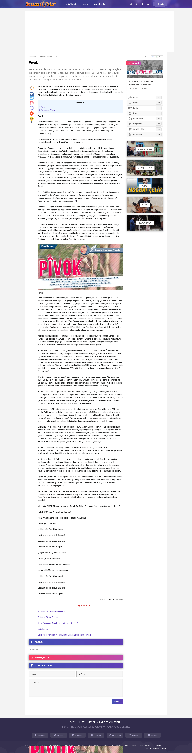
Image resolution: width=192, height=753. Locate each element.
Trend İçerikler (145, 745)
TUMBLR (133, 735)
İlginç (145, 113)
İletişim (85, 4)
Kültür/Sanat (70, 4)
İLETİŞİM (152, 735)
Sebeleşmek (43, 629)
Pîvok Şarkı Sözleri (47, 110)
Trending (158, 745)
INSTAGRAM (115, 735)
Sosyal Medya (130, 745)
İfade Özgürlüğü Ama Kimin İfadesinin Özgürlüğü (58, 623)
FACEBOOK (40, 735)
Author (27, 745)
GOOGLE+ (77, 735)
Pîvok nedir (34, 649)
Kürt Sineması (145, 134)
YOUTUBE (96, 735)
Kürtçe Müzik (145, 124)
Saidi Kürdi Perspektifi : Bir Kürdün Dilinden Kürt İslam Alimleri (64, 635)
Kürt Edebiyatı (145, 118)
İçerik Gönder (100, 4)
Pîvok (42, 107)
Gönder (160, 4)
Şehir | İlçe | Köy (145, 129)
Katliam (145, 97)
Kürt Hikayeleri (133, 88)
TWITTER (59, 735)
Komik (145, 108)
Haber (145, 103)
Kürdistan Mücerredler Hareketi (51, 611)
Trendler (28, 747)
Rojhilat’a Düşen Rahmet (48, 617)
